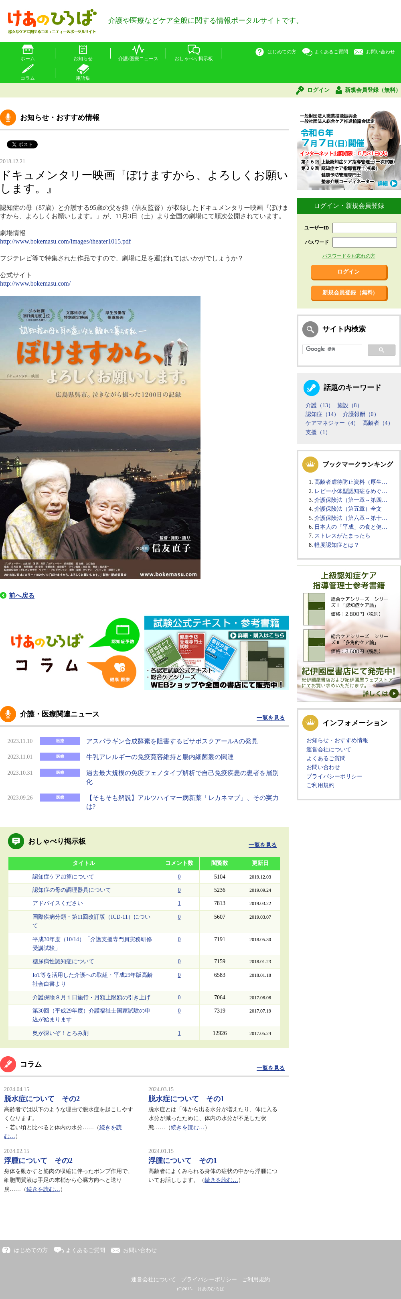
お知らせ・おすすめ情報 (337, 740)
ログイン (318, 90)
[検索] (331, 349)
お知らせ (83, 58)
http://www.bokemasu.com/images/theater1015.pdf (65, 241)
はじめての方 (281, 52)
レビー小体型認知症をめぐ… (350, 491)
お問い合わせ (380, 52)
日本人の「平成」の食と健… (350, 527)
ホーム (27, 58)
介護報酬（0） (361, 414)
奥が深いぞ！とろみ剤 (60, 1033)
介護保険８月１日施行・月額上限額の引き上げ (91, 998)
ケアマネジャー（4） (332, 423)
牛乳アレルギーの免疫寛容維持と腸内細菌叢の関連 (160, 756)
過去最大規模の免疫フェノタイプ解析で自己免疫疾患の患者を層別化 (182, 777)
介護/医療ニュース (138, 58)
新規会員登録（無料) (348, 293)
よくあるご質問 (331, 52)
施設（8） (350, 405)
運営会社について (328, 750)
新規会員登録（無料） (373, 90)
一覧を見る (271, 718)
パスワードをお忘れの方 (348, 256)
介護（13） (320, 405)
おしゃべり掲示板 (193, 58)
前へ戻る (21, 595)
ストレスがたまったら (342, 536)
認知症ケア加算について (63, 877)
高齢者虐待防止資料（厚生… (350, 482)
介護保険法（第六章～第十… (350, 518)
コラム (27, 78)
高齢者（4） (378, 423)
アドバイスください (57, 903)
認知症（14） (322, 414)
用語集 (83, 78)
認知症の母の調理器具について (71, 890)
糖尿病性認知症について (63, 961)
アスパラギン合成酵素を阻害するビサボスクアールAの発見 (172, 741)
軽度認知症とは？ (336, 545)
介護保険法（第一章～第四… (350, 500)
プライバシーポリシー (334, 776)
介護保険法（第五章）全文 (348, 509)
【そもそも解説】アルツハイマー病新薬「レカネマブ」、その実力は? (182, 802)
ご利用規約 (320, 785)
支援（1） (318, 432)
